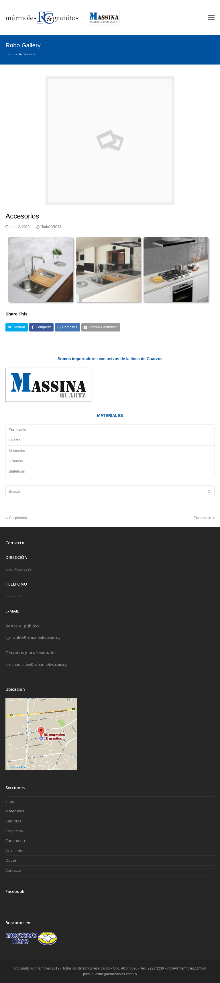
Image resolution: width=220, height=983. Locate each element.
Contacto (13, 870)
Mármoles (17, 450)
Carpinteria (16, 518)
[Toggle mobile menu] (211, 17)
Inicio (9, 54)
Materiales (14, 811)
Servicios (13, 821)
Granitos (16, 461)
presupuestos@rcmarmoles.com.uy (36, 664)
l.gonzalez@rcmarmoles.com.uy (32, 637)
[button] (16, 327)
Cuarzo (15, 440)
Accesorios (14, 850)
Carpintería (15, 840)
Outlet (10, 860)
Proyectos (14, 830)
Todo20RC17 (52, 227)
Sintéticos (17, 471)
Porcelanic (17, 430)
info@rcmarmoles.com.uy (186, 968)
